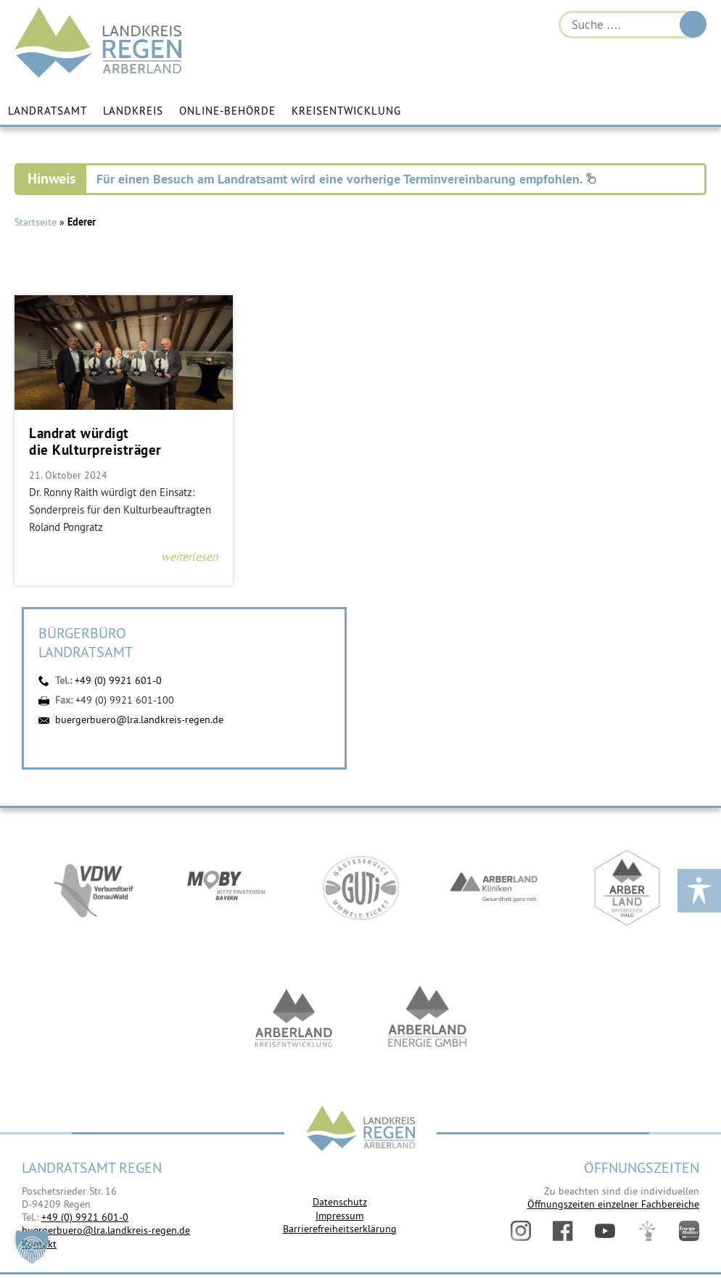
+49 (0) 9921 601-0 (118, 680)
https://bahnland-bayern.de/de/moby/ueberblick (227, 887)
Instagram (521, 1231)
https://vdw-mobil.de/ (93, 887)
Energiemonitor (689, 1231)
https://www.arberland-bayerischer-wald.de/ (627, 887)
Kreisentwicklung (346, 111)
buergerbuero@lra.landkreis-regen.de (139, 719)
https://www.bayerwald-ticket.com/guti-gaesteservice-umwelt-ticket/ (360, 887)
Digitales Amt (647, 1231)
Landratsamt (47, 111)
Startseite (36, 221)
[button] (32, 1246)
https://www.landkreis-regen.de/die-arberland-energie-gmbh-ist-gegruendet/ (427, 1018)
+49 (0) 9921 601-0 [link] (84, 1217)
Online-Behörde (227, 111)
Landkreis (133, 111)
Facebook (563, 1231)
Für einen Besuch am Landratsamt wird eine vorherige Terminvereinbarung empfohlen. (346, 178)
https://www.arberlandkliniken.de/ (493, 887)
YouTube (605, 1231)
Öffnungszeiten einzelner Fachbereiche (613, 1204)
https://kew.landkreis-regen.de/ (293, 1018)
